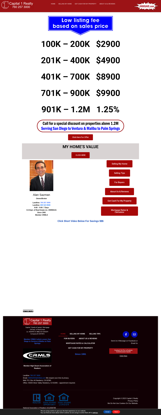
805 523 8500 (45, 205)
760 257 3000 (45, 202)
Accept (106, 412)
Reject (117, 412)
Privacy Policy (133, 401)
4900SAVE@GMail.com (36, 378)
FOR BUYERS (69, 338)
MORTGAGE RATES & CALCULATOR (80, 343)
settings (92, 413)
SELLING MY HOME (65, 4)
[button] (80, 137)
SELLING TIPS (94, 334)
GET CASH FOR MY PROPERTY (85, 4)
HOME (53, 4)
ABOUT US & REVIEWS (107, 4)
